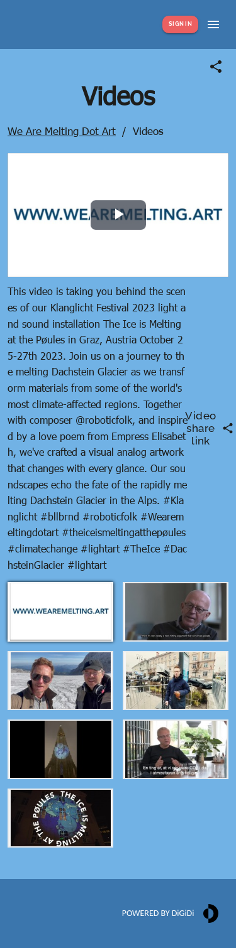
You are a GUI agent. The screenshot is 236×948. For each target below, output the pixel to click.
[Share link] (216, 66)
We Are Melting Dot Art (62, 130)
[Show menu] (213, 24)
